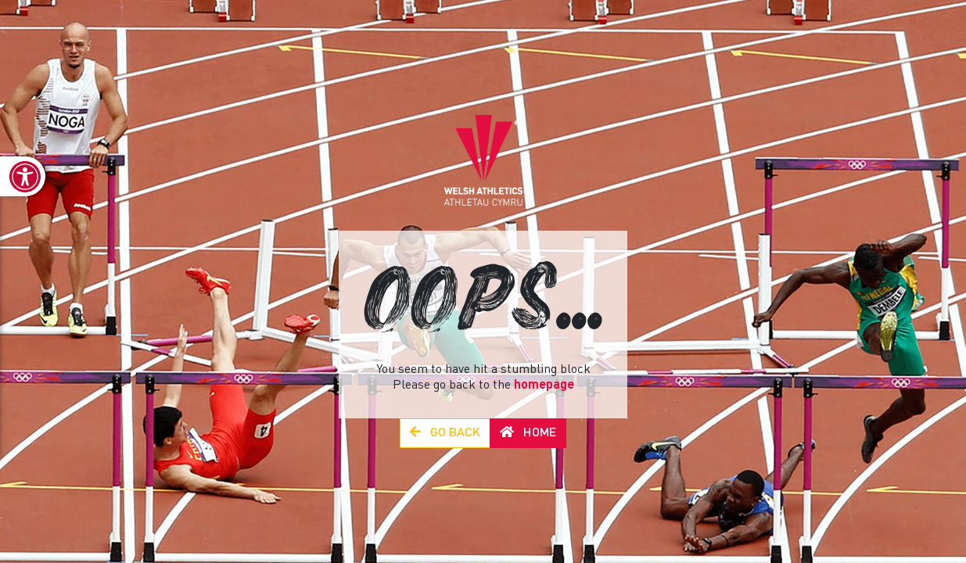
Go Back (445, 432)
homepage (544, 385)
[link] (22, 176)
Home (528, 432)
